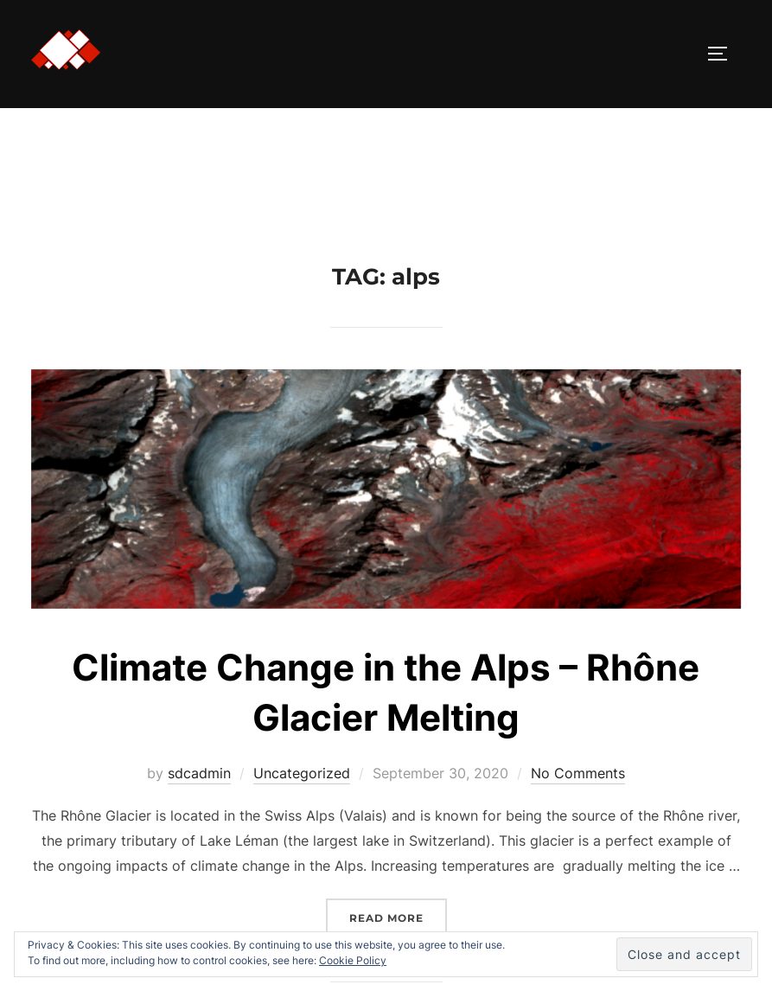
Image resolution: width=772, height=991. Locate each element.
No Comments (578, 773)
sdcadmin (199, 773)
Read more (398, 916)
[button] (65, 50)
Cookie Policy (352, 960)
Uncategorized (301, 773)
